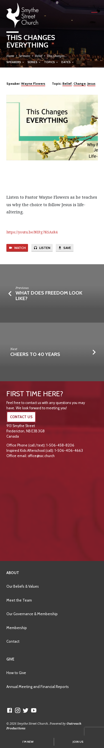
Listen (42, 248)
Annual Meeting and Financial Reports (37, 686)
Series (34, 62)
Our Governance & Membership (32, 614)
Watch (17, 248)
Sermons (24, 56)
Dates (67, 62)
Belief (38, 56)
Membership (16, 627)
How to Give (16, 672)
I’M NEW (28, 742)
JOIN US (78, 742)
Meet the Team (19, 600)
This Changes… (57, 56)
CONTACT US (21, 417)
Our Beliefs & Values (22, 586)
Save (64, 248)
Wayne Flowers (33, 83)
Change (79, 83)
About (12, 572)
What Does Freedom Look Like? (49, 295)
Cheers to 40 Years (35, 354)
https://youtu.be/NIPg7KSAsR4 (31, 232)
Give (10, 659)
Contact (12, 641)
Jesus (91, 83)
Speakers (15, 62)
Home (10, 56)
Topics (51, 62)
